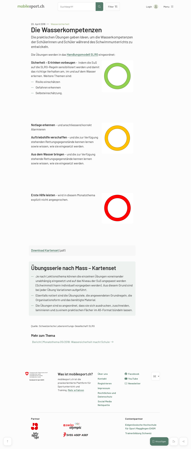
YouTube (131, 378)
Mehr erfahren (76, 390)
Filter (112, 6)
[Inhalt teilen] (183, 441)
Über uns (103, 373)
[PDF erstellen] (174, 441)
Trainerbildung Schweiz (138, 433)
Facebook (131, 373)
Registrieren (105, 383)
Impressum (104, 388)
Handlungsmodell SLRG (82, 54)
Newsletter (132, 383)
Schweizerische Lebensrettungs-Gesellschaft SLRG (67, 326)
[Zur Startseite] (31, 6)
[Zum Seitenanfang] (7, 441)
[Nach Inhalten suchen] (77, 6)
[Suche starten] (99, 6)
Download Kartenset (45, 250)
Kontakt (102, 378)
